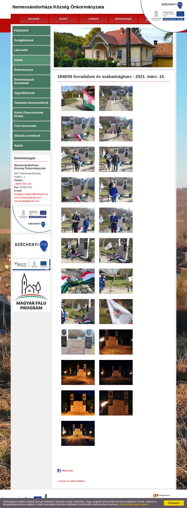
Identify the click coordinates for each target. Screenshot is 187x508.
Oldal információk (115, 495)
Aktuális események (27, 135)
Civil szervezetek (25, 125)
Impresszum (134, 495)
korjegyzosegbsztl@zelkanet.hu (31, 194)
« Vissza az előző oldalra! (71, 481)
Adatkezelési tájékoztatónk (134, 504)
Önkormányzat (23, 69)
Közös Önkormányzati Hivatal (28, 114)
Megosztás (65, 470)
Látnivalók (21, 50)
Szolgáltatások (23, 40)
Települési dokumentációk (31, 102)
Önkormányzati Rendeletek (24, 81)
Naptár (18, 145)
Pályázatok (21, 30)
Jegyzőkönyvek (24, 92)
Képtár (18, 59)
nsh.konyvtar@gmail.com (27, 197)
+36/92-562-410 (22, 183)
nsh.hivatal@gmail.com (26, 201)
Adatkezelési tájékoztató (90, 495)
